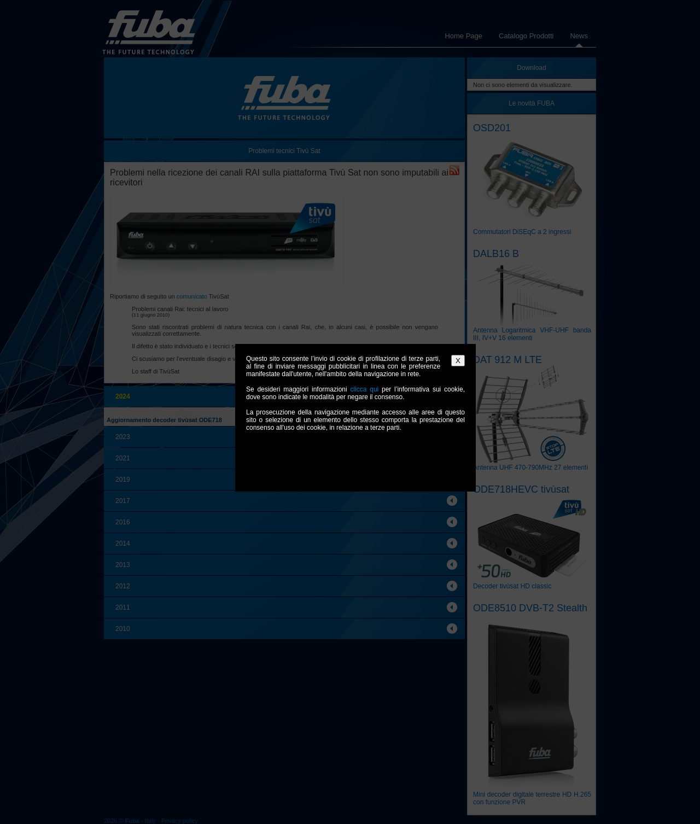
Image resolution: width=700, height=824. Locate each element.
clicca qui (364, 389)
